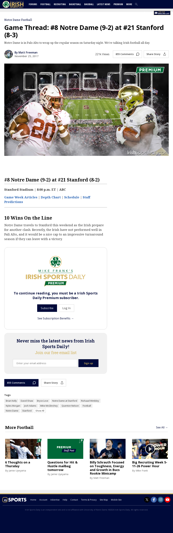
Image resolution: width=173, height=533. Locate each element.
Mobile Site (116, 499)
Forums (33, 4)
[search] (137, 4)
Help (65, 499)
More (129, 4)
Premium (118, 4)
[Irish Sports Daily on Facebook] (154, 500)
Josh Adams (30, 405)
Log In (139, 12)
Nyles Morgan (13, 405)
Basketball (75, 4)
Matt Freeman (101, 478)
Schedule (71, 197)
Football (45, 4)
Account (43, 499)
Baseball (89, 4)
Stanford (27, 410)
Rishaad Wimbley (90, 400)
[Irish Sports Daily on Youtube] (167, 500)
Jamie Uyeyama (17, 470)
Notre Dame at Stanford (64, 400)
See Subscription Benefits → (56, 318)
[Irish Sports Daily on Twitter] (147, 500)
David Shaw (27, 400)
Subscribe (47, 308)
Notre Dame (12, 410)
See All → (162, 427)
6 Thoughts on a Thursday (17, 464)
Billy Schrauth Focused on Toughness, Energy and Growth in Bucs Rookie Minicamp (107, 468)
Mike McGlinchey (49, 405)
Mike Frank (142, 470)
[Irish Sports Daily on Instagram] (161, 500)
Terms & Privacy (89, 499)
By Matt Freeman (26, 52)
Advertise (55, 499)
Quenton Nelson (70, 405)
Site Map (104, 499)
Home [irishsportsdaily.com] (33, 499)
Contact (74, 499)
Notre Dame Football (18, 20)
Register (148, 12)
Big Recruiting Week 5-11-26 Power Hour (149, 464)
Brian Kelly (11, 400)
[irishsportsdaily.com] (17, 4)
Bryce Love (42, 400)
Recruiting (60, 4)
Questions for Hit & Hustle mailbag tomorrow (62, 466)
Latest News (103, 4)
